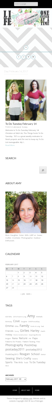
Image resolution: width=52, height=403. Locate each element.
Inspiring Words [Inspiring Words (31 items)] (35, 335)
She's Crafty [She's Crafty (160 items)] (23, 359)
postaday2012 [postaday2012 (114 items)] (34, 350)
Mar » (29, 294)
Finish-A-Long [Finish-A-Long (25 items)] (35, 327)
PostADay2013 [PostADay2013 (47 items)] (11, 354)
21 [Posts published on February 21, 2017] (13, 284)
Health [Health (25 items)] (43, 331)
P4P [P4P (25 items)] (30, 339)
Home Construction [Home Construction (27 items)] (20, 335)
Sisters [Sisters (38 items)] (35, 359)
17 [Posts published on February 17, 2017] (30, 280)
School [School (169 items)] (35, 354)
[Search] (43, 170)
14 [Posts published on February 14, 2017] (13, 280)
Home (15, 390)
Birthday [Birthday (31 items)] (8, 322)
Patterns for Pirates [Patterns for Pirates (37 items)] (13, 342)
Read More (10, 145)
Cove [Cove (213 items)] (16, 321)
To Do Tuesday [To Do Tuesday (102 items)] (37, 363)
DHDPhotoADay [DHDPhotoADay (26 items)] (34, 322)
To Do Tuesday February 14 (21, 123)
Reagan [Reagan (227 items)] (25, 354)
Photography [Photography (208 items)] (14, 345)
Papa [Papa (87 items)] (35, 338)
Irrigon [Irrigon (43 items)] (8, 338)
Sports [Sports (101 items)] (8, 363)
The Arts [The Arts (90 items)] (18, 363)
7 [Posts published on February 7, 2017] (12, 276)
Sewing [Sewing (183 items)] (10, 359)
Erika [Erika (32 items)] (16, 326)
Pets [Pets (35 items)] (38, 342)
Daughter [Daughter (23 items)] (24, 322)
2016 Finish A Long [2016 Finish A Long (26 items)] (19, 317)
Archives (9, 375)
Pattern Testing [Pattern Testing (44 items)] (29, 342)
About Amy (25, 390)
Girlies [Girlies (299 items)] (24, 331)
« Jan (23, 294)
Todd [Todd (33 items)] (26, 363)
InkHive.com (27, 398)
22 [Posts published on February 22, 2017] (19, 284)
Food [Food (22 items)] (42, 327)
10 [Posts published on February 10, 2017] (30, 276)
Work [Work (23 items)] (7, 366)
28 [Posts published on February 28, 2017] (13, 288)
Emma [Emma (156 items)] (9, 326)
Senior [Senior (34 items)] (43, 355)
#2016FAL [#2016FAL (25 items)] (8, 317)
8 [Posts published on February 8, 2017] (18, 276)
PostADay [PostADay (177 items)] (30, 345)
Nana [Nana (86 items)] (15, 338)
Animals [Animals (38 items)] (39, 317)
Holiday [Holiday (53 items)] (8, 335)
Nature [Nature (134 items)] (23, 339)
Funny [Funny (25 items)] (17, 331)
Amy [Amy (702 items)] (31, 316)
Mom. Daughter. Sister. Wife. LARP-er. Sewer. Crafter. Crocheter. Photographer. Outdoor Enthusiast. (24, 238)
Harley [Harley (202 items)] (34, 331)
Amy (25, 127)
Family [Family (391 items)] (24, 326)
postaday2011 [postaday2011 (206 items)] (15, 350)
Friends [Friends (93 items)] (9, 331)
